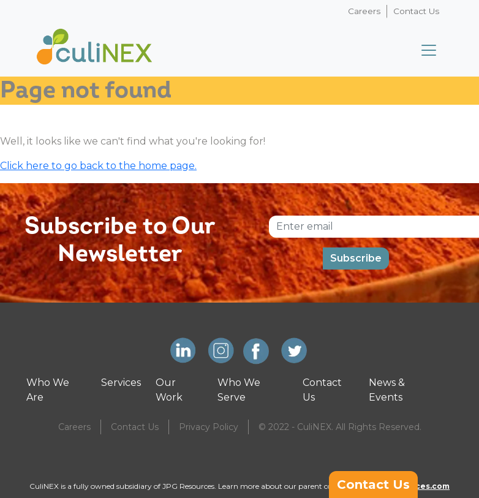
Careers (364, 11)
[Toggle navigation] (428, 50)
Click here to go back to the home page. (98, 166)
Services (121, 382)
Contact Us (416, 11)
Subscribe (356, 258)
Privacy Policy (208, 426)
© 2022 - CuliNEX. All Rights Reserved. (339, 426)
